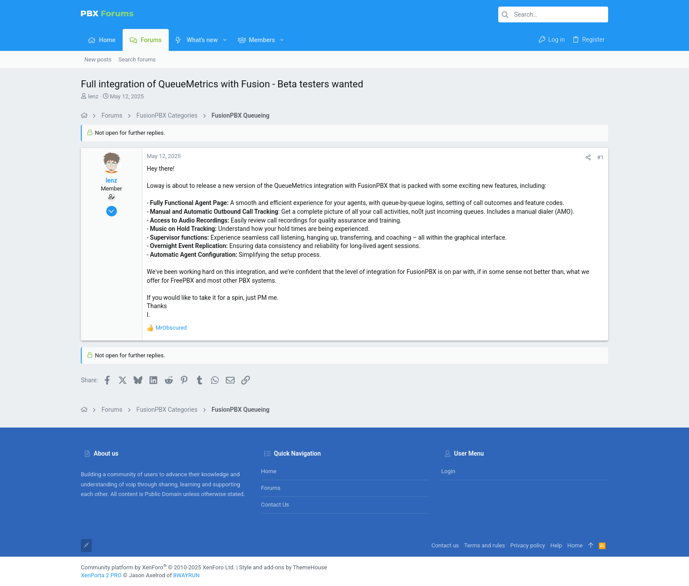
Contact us (275, 504)
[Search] (553, 14)
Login (448, 471)
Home (268, 471)
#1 (600, 157)
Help (556, 545)
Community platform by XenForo (158, 567)
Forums (270, 488)
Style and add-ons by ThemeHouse (283, 567)
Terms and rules (484, 545)
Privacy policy (527, 545)
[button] (224, 40)
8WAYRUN (186, 575)
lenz (93, 96)
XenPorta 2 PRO (101, 575)
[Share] (588, 157)
